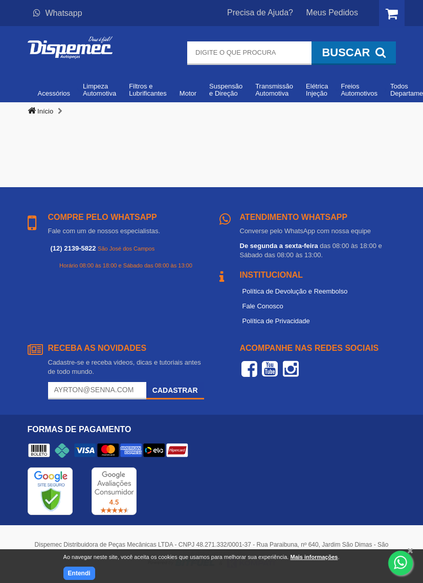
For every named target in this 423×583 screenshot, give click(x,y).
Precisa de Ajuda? (260, 12)
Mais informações (314, 557)
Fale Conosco (262, 306)
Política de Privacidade (276, 321)
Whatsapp (57, 13)
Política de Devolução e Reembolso (295, 291)
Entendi (79, 573)
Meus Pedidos (332, 12)
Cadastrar (175, 390)
